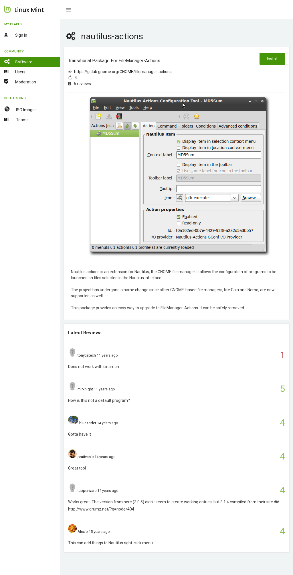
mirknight (85, 389)
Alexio (83, 531)
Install (272, 58)
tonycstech (87, 355)
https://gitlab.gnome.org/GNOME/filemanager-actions (123, 71)
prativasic (86, 457)
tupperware (87, 490)
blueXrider (87, 423)
